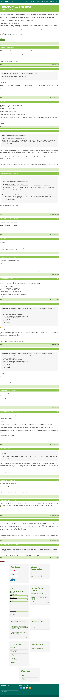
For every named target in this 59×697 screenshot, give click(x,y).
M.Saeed (23, 676)
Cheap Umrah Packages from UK (17, 624)
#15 (57, 480)
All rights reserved (9, 696)
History (12, 654)
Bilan (6, 303)
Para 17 (33, 599)
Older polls (13, 614)
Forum (4, 9)
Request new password (15, 578)
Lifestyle (12, 655)
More (48, 602)
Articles (31, 1)
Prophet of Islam (14, 659)
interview (2, 40)
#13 (57, 411)
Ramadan (13, 658)
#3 (57, 101)
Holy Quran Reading (35, 601)
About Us (3, 688)
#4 (57, 131)
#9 (57, 278)
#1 (57, 47)
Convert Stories (14, 650)
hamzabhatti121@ (25, 674)
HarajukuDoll (7, 500)
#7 (57, 238)
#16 (57, 500)
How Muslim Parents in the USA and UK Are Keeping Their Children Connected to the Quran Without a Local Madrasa (19, 627)
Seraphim (7, 11)
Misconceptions (14, 656)
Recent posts (52, 1)
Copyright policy (4, 691)
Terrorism (13, 662)
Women (12, 663)
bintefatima (24, 675)
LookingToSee (8, 411)
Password (12, 574)
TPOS (6, 257)
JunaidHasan (24, 679)
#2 (57, 69)
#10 (57, 303)
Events (42, 1)
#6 (57, 218)
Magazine (26, 1)
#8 (57, 257)
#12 (57, 390)
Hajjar (6, 520)
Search (3, 692)
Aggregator (46, 1)
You (6, 47)
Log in (57, 1)
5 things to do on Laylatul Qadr (37, 593)
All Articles (13, 647)
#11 (57, 348)
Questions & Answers (15, 661)
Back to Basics (13, 651)
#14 (57, 448)
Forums (34, 1)
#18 (57, 544)
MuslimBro (7, 278)
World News (13, 648)
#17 (57, 520)
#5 (57, 173)
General (13, 9)
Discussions (9, 9)
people (12, 652)
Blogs (38, 1)
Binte (23, 678)
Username (12, 570)
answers (14, 483)
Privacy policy (4, 689)
